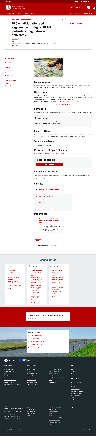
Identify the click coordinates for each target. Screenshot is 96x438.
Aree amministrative (9, 371)
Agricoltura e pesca (31, 369)
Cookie (50, 413)
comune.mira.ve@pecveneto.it (14, 416)
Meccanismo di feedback (54, 420)
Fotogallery (73, 387)
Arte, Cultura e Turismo (76, 382)
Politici (6, 378)
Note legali (51, 415)
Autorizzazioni (30, 378)
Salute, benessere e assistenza (56, 376)
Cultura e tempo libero (32, 382)
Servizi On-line (77, 13)
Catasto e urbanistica (31, 380)
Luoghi (72, 397)
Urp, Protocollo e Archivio (10, 415)
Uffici (70, 13)
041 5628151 (42, 202)
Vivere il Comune (35, 13)
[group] (14, 285)
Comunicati (73, 371)
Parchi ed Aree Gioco (75, 384)
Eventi (72, 400)
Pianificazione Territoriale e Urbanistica (49, 189)
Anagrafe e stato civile (32, 373)
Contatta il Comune (31, 415)
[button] (94, 8)
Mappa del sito (30, 418)
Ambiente (29, 371)
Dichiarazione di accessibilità (55, 418)
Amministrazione (10, 13)
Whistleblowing (52, 409)
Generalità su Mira (75, 389)
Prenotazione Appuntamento (33, 409)
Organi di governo (8, 369)
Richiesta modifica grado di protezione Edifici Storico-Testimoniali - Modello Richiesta (49, 220)
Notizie (72, 369)
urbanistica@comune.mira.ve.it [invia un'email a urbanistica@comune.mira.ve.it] (46, 196)
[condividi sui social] (70, 23)
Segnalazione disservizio (32, 411)
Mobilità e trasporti (53, 373)
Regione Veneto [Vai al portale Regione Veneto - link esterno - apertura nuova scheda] (9, 1)
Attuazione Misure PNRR (54, 422)
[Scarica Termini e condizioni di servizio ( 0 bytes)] (45, 179)
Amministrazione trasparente (55, 407)
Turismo (50, 380)
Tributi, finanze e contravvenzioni (56, 378)
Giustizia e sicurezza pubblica (55, 369)
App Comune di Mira (75, 395)
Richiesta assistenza (31, 413)
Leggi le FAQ (29, 407)
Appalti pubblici (30, 376)
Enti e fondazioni (8, 376)
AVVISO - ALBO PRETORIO (63, 104)
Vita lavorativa (52, 382)
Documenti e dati (8, 382)
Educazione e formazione (32, 384)
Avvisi (72, 373)
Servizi (26, 13)
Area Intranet (52, 424)
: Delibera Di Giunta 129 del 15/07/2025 (49, 154)
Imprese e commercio (54, 371)
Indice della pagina (15, 58)
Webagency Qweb (87, 430)
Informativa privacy (53, 411)
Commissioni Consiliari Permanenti (12, 384)
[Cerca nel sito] (88, 7)
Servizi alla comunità (76, 393)
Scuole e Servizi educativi (77, 391)
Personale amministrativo (10, 380)
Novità (19, 13)
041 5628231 (42, 201)
